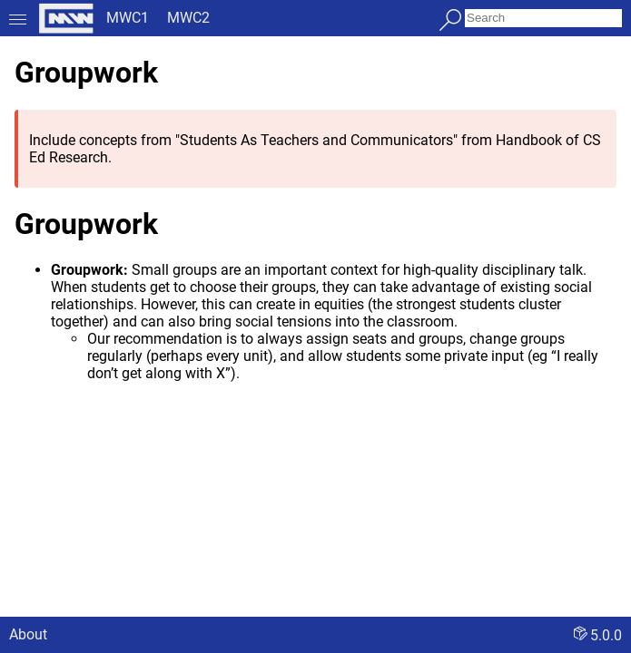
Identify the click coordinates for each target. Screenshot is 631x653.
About (28, 634)
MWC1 (127, 17)
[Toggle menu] (17, 18)
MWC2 (188, 17)
